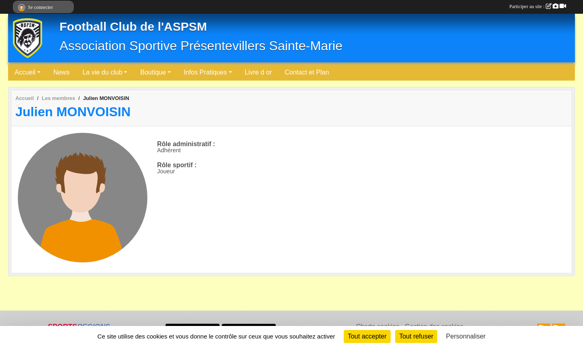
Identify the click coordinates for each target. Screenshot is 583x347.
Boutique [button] (153, 72)
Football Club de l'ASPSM (133, 26)
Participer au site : (537, 6)
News (61, 72)
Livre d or (258, 72)
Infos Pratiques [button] (205, 72)
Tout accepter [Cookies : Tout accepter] (367, 336)
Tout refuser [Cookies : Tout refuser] (416, 336)
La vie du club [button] (103, 72)
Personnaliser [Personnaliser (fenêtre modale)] (466, 336)
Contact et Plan (307, 72)
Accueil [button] (25, 72)
